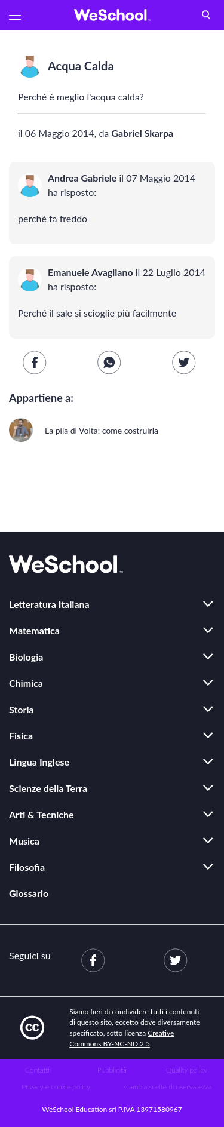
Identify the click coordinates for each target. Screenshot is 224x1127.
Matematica (34, 630)
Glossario (28, 893)
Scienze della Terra (48, 788)
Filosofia (27, 867)
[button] (15, 15)
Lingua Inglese (39, 761)
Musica (24, 840)
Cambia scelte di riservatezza (167, 1086)
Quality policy (186, 1069)
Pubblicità (112, 1069)
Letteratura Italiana (49, 604)
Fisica (21, 735)
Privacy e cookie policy (56, 1086)
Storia (21, 709)
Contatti (37, 1069)
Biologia (26, 656)
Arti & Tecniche (41, 814)
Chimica (26, 683)
